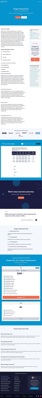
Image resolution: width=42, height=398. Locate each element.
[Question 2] (25, 143)
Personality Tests (32, 80)
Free (21, 318)
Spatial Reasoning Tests (33, 77)
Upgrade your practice (35, 59)
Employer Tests (16, 386)
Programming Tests (17, 381)
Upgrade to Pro (21, 297)
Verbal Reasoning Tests (33, 68)
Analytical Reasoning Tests (34, 85)
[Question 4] (30, 143)
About (2, 396)
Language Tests (16, 379)
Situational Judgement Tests (34, 71)
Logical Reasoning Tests (34, 79)
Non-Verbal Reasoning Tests (34, 76)
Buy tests (18, 17)
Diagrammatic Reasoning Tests (35, 70)
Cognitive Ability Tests (4, 388)
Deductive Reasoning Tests (34, 84)
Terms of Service (9, 396)
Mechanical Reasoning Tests (34, 75)
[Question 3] (27, 143)
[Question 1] (22, 143)
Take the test (21, 197)
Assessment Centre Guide (5, 390)
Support (24, 396)
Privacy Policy (17, 396)
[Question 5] (32, 143)
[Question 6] (34, 143)
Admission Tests (16, 383)
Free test (24, 17)
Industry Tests (16, 388)
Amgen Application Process (34, 33)
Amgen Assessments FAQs (34, 38)
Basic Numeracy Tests (33, 81)
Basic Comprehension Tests (34, 83)
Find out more (34, 388)
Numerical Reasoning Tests (34, 67)
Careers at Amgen (33, 32)
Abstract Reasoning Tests (34, 72)
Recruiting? (30, 396)
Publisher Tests (16, 390)
